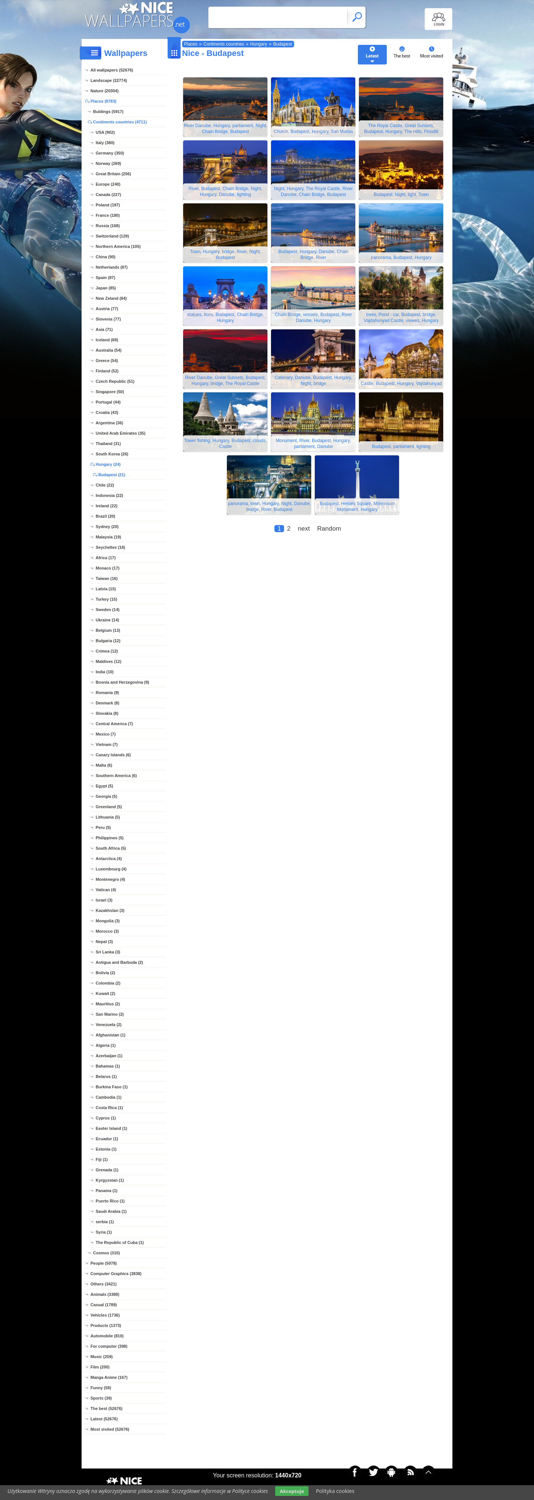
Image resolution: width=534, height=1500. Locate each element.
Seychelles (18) (110, 547)
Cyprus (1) (106, 1118)
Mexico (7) (106, 734)
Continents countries (224, 44)
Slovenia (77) (108, 319)
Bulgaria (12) (108, 640)
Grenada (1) (107, 1170)
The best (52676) (106, 1408)
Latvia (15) (106, 589)
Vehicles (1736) (105, 1315)
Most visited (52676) (109, 1429)
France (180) (108, 215)
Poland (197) (108, 205)
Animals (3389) (104, 1294)
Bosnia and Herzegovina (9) (122, 682)
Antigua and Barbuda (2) (119, 962)
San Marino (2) (110, 1014)
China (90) (105, 257)
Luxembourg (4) (111, 869)
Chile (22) (105, 485)
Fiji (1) (102, 1159)
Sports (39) (101, 1398)
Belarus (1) (106, 1076)
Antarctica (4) (109, 858)
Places (190, 44)
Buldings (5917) (108, 111)
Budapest (282, 44)
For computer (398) (109, 1346)
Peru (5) (103, 827)
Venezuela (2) (109, 1024)
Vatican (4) (106, 889)
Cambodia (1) (109, 1097)
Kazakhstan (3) (110, 910)
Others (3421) (103, 1284)
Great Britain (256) (113, 174)
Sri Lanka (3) (108, 952)
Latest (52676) (104, 1419)
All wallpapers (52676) (111, 70)
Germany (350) (110, 153)
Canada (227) (108, 194)
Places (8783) (103, 101)
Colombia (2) (108, 983)
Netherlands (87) (112, 267)
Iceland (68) (107, 340)
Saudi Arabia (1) (111, 1211)
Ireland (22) (107, 506)
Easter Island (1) (111, 1128)
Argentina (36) (109, 423)
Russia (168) (108, 225)
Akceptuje (292, 1491)
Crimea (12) (107, 651)
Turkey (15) (106, 599)
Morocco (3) (107, 931)
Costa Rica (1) (109, 1107)
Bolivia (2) (105, 972)
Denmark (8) (107, 703)
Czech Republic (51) (115, 381)
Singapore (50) (110, 391)
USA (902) (105, 132)
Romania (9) (107, 692)
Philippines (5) (109, 838)
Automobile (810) (106, 1336)
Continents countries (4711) (120, 122)
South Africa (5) (111, 848)
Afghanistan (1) (110, 1035)
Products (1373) (105, 1325)
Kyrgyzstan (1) (110, 1180)
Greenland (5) (109, 806)
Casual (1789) (103, 1304)
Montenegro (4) (110, 879)
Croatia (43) (107, 412)
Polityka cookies (335, 1490)
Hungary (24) (108, 464)
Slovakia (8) (107, 713)
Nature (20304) (104, 91)
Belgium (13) (108, 630)
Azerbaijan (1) (109, 1055)
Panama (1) (107, 1190)
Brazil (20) (105, 516)
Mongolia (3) (108, 921)
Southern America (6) (116, 775)
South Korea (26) (112, 454)
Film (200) (99, 1367)
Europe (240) (108, 184)
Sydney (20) (107, 526)
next (304, 528)
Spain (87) (105, 277)
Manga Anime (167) (109, 1377)
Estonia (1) (106, 1149)
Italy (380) (105, 142)
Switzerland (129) (112, 236)
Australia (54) (109, 350)
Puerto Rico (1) (110, 1201)
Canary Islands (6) (113, 755)
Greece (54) (107, 360)
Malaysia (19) (108, 537)
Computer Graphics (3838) (116, 1273)
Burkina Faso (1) (112, 1087)
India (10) (104, 672)
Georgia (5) (106, 796)
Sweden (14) (107, 609)
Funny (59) (100, 1387)
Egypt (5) (104, 786)
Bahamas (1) (108, 1066)
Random (329, 528)
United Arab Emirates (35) (120, 433)
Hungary (258, 44)
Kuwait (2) (105, 993)
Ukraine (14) (107, 620)
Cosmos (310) (106, 1253)
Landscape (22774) (108, 80)
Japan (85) (106, 288)
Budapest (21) (111, 474)
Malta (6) (104, 765)
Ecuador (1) (107, 1138)
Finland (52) (107, 371)
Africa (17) (106, 557)
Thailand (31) (108, 443)
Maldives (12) (108, 661)
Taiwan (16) (107, 578)
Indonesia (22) (109, 495)
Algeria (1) (106, 1045)
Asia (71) (104, 329)
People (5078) (103, 1263)
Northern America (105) (118, 246)
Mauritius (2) (108, 1004)
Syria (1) (104, 1232)
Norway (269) (108, 163)
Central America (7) (114, 723)
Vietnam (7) (107, 744)
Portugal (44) (108, 402)
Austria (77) (107, 308)
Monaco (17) (107, 568)
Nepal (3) (104, 941)
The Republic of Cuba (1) (120, 1242)
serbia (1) (105, 1221)
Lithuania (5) (108, 817)
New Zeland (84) (111, 298)
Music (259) (101, 1356)
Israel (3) (104, 900)
